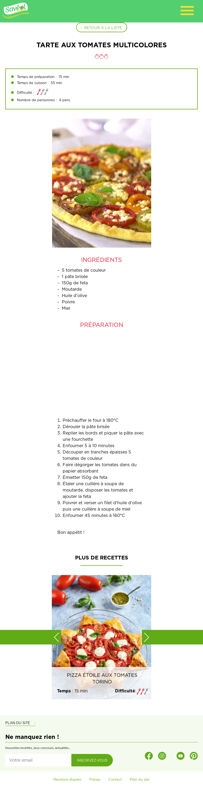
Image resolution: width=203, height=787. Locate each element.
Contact (115, 779)
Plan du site (140, 779)
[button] (56, 637)
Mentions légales (67, 779)
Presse (94, 779)
